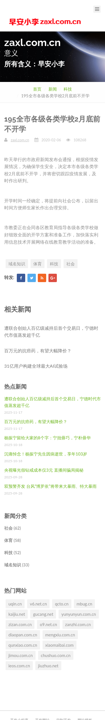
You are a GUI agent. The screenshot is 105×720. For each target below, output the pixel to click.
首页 (37, 88)
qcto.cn (61, 603)
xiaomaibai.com (59, 645)
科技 (68, 88)
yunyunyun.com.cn (78, 614)
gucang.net (43, 614)
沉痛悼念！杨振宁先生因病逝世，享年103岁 (45, 453)
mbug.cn (84, 603)
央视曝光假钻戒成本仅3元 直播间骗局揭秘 (43, 469)
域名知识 (16, 263)
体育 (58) (12, 540)
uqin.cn (15, 603)
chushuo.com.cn (56, 655)
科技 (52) (12, 552)
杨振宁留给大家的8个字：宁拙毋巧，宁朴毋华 (47, 437)
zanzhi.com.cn (78, 624)
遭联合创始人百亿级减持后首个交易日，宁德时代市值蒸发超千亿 (51, 331)
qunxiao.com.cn (22, 645)
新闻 (52, 88)
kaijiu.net (16, 614)
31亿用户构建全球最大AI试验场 (35, 366)
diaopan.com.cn (22, 634)
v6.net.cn (38, 603)
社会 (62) (12, 527)
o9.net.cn (48, 624)
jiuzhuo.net (48, 665)
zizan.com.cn (20, 624)
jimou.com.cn (20, 655)
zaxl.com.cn (20, 140)
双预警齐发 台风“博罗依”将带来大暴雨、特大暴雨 (50, 486)
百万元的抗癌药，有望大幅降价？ (37, 350)
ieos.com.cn (19, 665)
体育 (37, 263)
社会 (70, 263)
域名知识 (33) (16, 564)
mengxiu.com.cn (60, 634)
